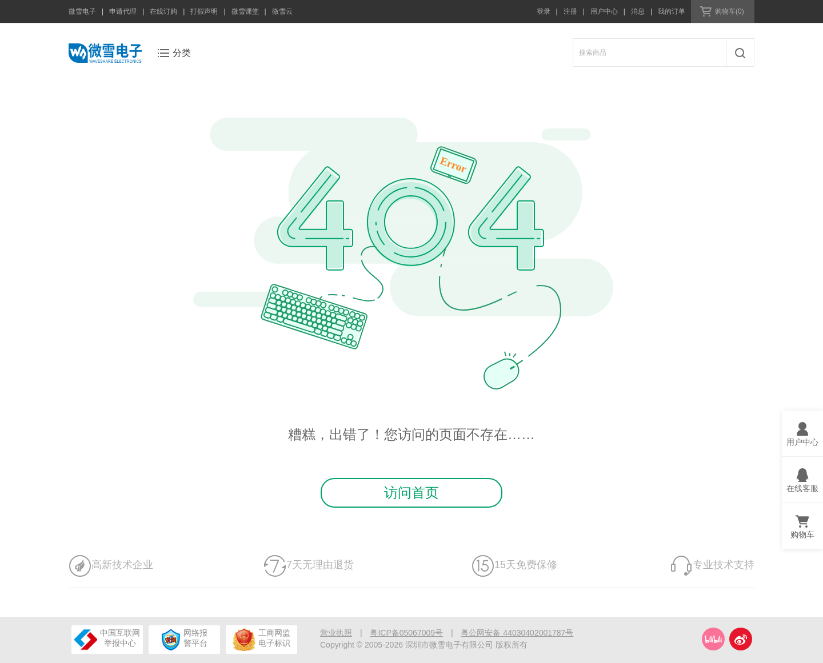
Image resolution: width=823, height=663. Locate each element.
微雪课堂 (245, 11)
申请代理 (123, 11)
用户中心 (604, 11)
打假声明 (204, 11)
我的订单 (671, 11)
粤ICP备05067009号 (406, 632)
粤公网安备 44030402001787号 (517, 632)
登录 (543, 11)
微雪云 (282, 11)
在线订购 (163, 11)
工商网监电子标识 (261, 639)
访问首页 (411, 492)
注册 (570, 11)
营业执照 (336, 632)
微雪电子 (82, 11)
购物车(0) (729, 11)
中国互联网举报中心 (107, 639)
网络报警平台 (184, 639)
